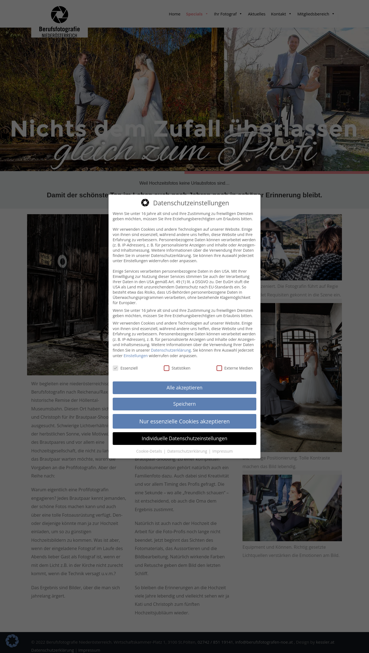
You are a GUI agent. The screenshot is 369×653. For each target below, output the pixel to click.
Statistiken (177, 365)
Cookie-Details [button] (149, 448)
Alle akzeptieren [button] (184, 384)
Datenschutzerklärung (171, 347)
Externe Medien (235, 365)
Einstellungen (135, 352)
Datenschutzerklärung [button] (187, 448)
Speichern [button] (184, 401)
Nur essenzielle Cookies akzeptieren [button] (184, 418)
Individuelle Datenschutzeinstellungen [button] (184, 435)
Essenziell (125, 365)
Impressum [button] (222, 448)
